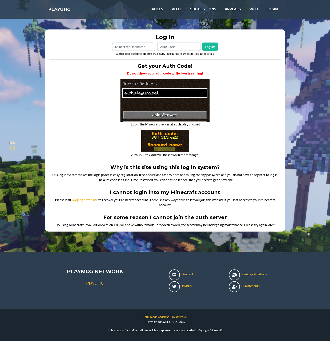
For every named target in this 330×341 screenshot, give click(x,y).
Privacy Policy (179, 316)
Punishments (244, 286)
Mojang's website (85, 200)
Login (272, 11)
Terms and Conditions (156, 316)
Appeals (233, 11)
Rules (157, 11)
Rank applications (248, 274)
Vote (177, 11)
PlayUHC (63, 11)
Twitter (180, 286)
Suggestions (203, 11)
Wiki (253, 11)
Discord (181, 274)
